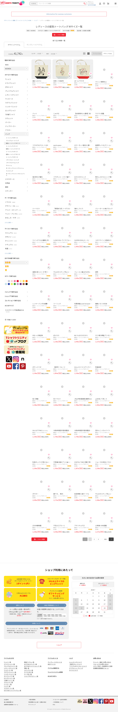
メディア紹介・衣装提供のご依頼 (102, 666)
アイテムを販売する (53, 668)
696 (105, 539)
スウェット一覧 (8, 682)
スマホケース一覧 (9, 688)
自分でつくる (51, 664)
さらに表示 (8, 222)
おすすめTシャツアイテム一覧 (12, 690)
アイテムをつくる (53, 658)
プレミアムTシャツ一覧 (10, 666)
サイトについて (73, 670)
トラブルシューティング (76, 668)
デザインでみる (108, 53)
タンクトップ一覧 (9, 676)
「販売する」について (75, 664)
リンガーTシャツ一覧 (10, 674)
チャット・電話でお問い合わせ (102, 662)
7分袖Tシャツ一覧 (9, 680)
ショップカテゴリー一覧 (31, 676)
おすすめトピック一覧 (30, 664)
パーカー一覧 (8, 684)
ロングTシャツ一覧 (9, 678)
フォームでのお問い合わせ (101, 664)
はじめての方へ (52, 676)
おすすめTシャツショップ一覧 (32, 666)
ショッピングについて (75, 662)
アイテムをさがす (9, 658)
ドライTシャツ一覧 (9, 664)
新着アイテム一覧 (29, 662)
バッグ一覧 (7, 686)
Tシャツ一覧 (7, 662)
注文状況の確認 (92, 5)
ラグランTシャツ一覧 (10, 672)
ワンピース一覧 (8, 670)
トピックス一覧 (28, 670)
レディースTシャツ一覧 (10, 668)
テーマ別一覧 (28, 674)
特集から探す (11, 320)
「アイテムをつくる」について (78, 666)
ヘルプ (59, 645)
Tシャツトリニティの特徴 (55, 672)
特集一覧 (26, 668)
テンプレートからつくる (55, 662)
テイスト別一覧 (28, 672)
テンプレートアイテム (34, 44)
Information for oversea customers (59, 14)
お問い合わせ (97, 658)
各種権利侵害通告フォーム (101, 668)
